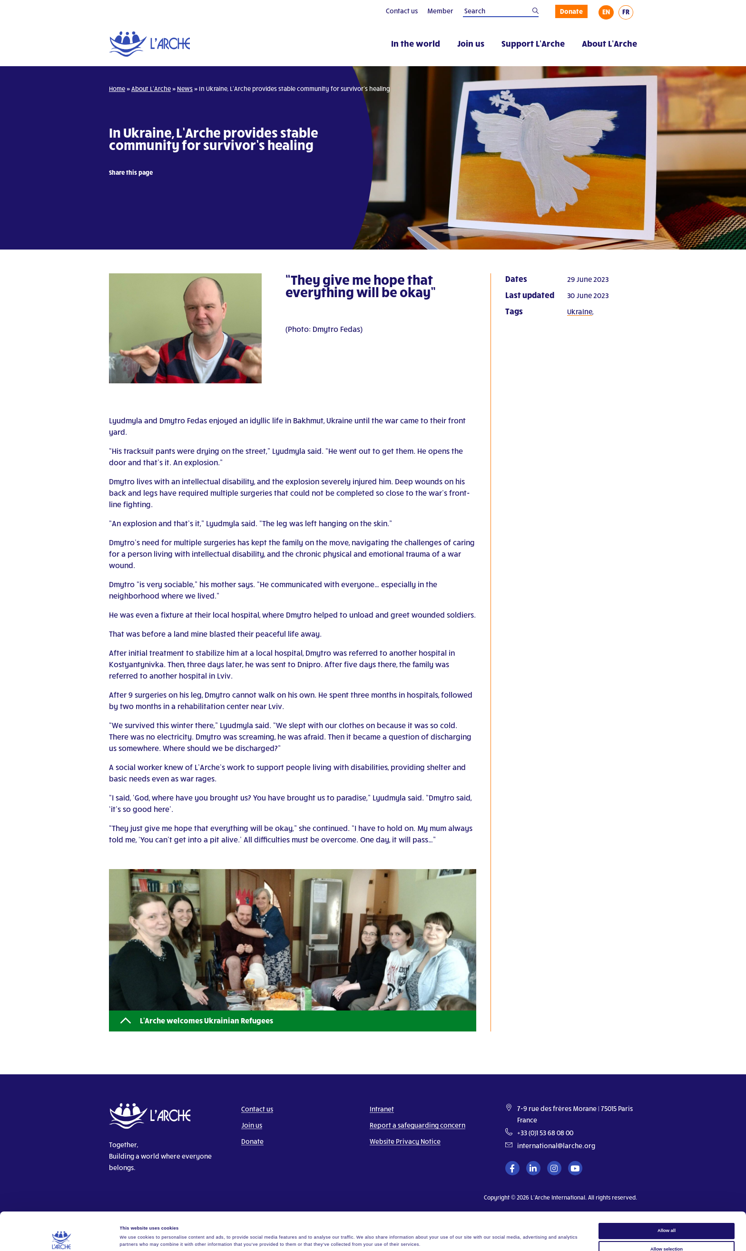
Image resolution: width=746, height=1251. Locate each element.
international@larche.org (556, 1145)
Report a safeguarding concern (417, 1125)
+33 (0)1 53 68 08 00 (545, 1133)
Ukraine (579, 311)
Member (440, 11)
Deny (666, 1231)
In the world (415, 43)
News (185, 88)
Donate (571, 11)
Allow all (667, 1194)
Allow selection (666, 1213)
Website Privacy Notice (405, 1141)
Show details (395, 1233)
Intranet (382, 1109)
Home (117, 88)
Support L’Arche (533, 43)
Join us (470, 43)
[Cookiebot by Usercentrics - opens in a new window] (61, 1235)
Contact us (402, 11)
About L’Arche (609, 43)
